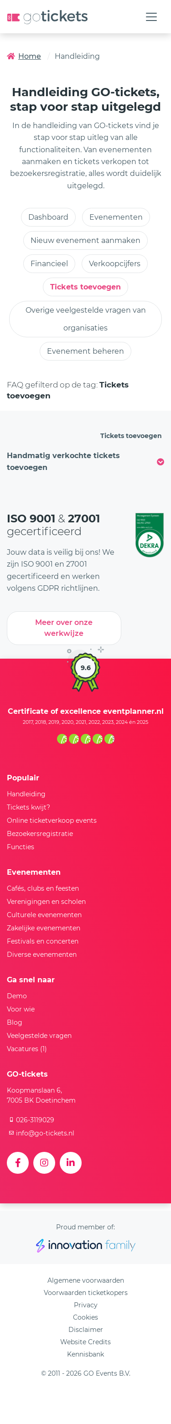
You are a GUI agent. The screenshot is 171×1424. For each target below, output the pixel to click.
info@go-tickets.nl (40, 1133)
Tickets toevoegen (85, 287)
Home (24, 56)
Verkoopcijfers (114, 263)
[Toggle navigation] (151, 17)
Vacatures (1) (27, 1049)
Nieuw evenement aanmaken (85, 240)
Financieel (49, 263)
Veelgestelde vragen (39, 1036)
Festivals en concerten (42, 941)
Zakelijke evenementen (43, 928)
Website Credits (85, 1342)
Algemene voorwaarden (85, 1280)
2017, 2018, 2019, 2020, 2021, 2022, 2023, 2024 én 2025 (85, 722)
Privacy (86, 1305)
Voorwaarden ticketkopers (86, 1293)
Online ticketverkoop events (52, 820)
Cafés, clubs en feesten (43, 888)
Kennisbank (85, 1354)
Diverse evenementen (42, 954)
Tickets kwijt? (28, 807)
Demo (17, 996)
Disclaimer (85, 1330)
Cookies (85, 1317)
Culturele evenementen (44, 915)
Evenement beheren (85, 351)
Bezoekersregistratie (40, 834)
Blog (14, 1022)
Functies (20, 847)
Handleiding (26, 794)
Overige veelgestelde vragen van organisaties (86, 319)
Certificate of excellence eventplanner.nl (86, 711)
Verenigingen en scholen (46, 902)
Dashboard (48, 217)
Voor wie (21, 1009)
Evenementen (116, 217)
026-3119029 (30, 1120)
